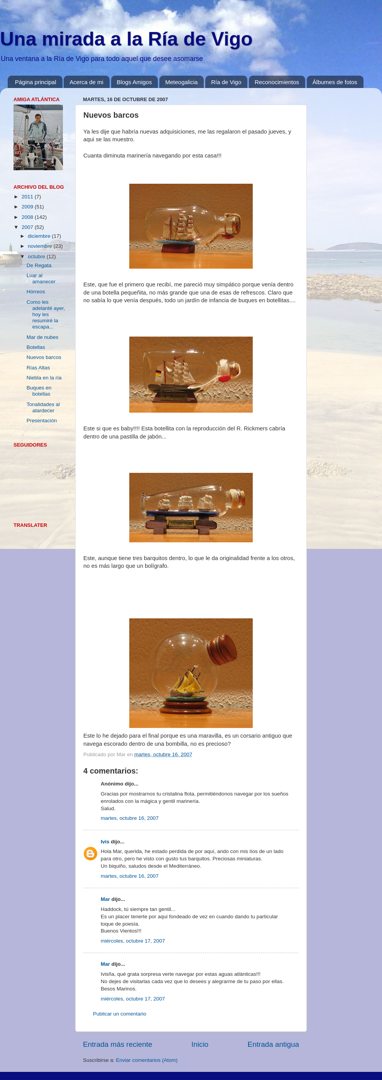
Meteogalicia (181, 82)
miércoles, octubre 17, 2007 (133, 941)
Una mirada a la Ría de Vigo (126, 39)
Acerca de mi (86, 82)
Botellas (36, 347)
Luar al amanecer (41, 278)
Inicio (199, 1044)
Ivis (105, 842)
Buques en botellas (39, 391)
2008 (28, 217)
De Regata (39, 265)
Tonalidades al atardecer (43, 407)
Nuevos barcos (44, 357)
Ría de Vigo (226, 82)
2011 (28, 197)
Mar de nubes (43, 337)
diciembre (40, 236)
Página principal (35, 82)
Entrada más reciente (117, 1044)
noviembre (41, 246)
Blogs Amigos (134, 82)
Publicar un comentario (119, 1014)
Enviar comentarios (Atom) (147, 1060)
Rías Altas (38, 368)
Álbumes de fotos (335, 82)
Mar (105, 899)
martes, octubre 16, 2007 (130, 818)
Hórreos (36, 292)
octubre (37, 256)
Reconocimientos (277, 82)
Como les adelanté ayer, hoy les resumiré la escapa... (46, 314)
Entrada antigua (273, 1044)
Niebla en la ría (44, 378)
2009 (28, 207)
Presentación (42, 420)
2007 (28, 227)
